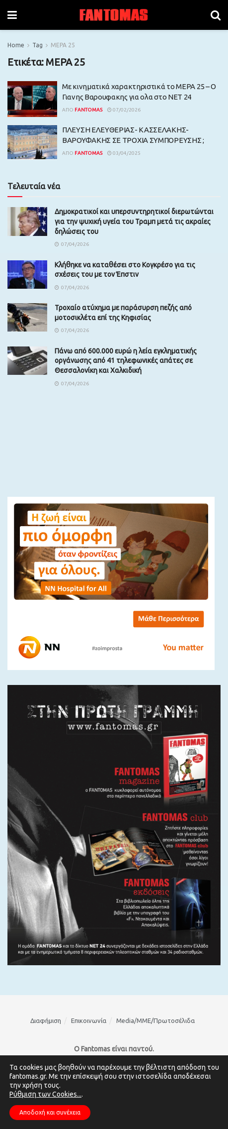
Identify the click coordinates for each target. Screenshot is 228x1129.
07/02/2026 (124, 110)
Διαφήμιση (45, 1020)
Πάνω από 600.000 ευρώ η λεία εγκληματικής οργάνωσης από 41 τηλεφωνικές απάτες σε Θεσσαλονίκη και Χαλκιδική (126, 360)
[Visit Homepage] (113, 15)
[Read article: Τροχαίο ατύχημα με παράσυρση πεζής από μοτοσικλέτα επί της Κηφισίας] (27, 317)
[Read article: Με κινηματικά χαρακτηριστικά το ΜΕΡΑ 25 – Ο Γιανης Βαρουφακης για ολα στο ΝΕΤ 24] (32, 99)
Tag (37, 45)
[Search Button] (216, 15)
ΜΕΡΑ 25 (63, 45)
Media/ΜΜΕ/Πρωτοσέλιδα (155, 1020)
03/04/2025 (124, 153)
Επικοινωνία (88, 1020)
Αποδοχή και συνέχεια (49, 1112)
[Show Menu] (12, 15)
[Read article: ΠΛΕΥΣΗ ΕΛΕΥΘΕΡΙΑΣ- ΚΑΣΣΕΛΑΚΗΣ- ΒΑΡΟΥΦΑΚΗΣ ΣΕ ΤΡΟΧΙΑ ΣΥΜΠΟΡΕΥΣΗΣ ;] (32, 142)
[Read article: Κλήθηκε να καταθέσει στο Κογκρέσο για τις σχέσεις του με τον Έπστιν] (27, 274)
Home (15, 45)
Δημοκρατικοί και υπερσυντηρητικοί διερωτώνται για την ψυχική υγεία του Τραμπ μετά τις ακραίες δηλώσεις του (134, 221)
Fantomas (88, 110)
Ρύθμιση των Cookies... (45, 1094)
